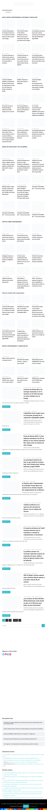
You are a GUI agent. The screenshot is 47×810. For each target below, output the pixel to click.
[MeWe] (23, 809)
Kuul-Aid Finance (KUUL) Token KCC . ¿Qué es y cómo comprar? (23, 361)
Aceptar (26, 806)
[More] (45, 809)
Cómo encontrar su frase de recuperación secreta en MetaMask (26, 760)
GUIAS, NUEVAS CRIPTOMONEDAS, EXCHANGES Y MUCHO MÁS (19, 17)
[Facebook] (2, 809)
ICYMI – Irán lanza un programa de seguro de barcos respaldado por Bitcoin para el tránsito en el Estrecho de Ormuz (38, 282)
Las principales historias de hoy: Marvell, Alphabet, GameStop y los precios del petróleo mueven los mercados (38, 134)
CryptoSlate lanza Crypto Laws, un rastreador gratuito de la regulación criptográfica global (34, 415)
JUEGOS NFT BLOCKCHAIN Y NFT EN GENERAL (14, 147)
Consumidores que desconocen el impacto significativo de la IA (24, 758)
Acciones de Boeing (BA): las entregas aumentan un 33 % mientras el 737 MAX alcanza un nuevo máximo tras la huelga (8, 34)
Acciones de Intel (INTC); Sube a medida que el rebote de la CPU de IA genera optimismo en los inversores (23, 134)
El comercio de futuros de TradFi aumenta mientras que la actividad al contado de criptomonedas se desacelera (8, 59)
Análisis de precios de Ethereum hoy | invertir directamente (7, 280)
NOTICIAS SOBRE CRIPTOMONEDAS (12, 222)
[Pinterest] (19, 809)
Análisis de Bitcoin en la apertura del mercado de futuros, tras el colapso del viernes (23, 792)
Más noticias (34, 503)
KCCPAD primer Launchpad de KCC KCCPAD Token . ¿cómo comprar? (38, 380)
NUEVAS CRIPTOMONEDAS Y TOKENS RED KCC (15, 346)
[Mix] (28, 809)
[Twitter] (6, 809)
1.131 (15, 620)
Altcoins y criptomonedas (37, 387)
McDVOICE (6, 758)
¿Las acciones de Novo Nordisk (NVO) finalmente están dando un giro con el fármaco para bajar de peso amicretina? (38, 59)
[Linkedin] (15, 809)
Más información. (33, 806)
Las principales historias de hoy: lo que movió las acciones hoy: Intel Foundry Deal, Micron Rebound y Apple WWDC (38, 34)
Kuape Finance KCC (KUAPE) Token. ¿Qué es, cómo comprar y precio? (8, 380)
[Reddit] (11, 809)
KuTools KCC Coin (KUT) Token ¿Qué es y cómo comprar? (22, 380)
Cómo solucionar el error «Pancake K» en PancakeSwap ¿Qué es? (23, 762)
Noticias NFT (34, 411)
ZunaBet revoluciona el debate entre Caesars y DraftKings (22, 81)
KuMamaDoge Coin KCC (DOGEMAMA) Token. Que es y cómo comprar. (38, 361)
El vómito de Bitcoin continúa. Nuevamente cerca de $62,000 (37, 237)
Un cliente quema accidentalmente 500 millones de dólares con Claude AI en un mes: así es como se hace (23, 259)
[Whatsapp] (32, 809)
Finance (5, 754)
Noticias (39, 503)
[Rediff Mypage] (40, 809)
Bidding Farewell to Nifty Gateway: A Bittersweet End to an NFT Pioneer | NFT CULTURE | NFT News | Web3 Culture (8, 190)
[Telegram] (36, 809)
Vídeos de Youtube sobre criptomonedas (13, 293)
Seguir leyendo (6, 406)
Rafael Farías (7, 760)
